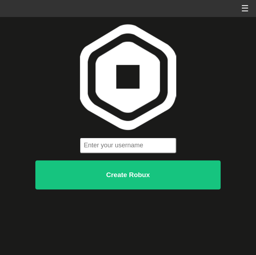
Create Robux (128, 174)
